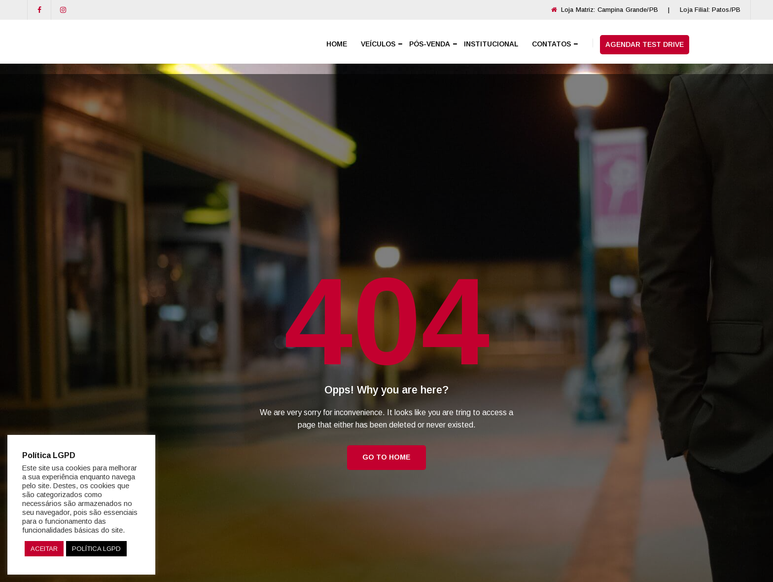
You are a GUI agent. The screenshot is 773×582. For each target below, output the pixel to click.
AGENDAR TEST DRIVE (644, 44)
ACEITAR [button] (44, 548)
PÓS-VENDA (429, 44)
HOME (336, 44)
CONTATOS (551, 44)
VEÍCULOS (378, 44)
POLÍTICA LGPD (96, 548)
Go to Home (386, 457)
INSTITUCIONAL (491, 44)
